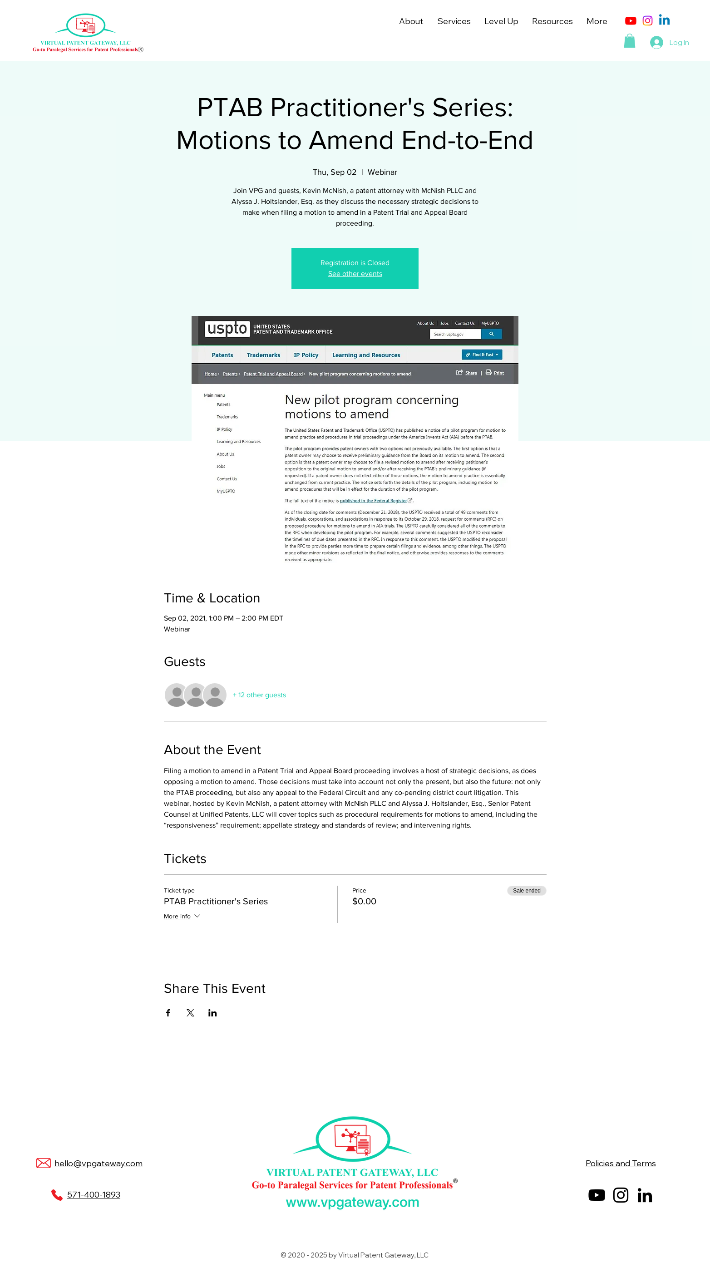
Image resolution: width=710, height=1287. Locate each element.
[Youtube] (630, 20)
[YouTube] (597, 1195)
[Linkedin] (664, 20)
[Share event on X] (190, 1012)
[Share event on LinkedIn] (212, 1012)
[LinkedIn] (645, 1195)
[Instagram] (647, 20)
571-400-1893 (93, 1194)
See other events (355, 273)
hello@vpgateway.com (98, 1163)
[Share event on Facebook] (168, 1012)
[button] (411, 21)
